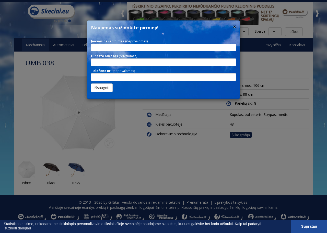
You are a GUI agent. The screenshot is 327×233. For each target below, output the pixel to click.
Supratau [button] (309, 226)
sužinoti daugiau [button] (17, 228)
